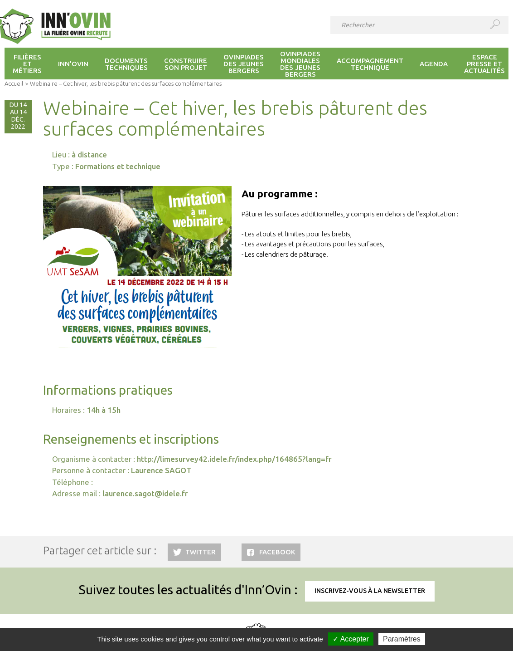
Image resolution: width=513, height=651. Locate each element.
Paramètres (402, 639)
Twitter (200, 552)
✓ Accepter (351, 639)
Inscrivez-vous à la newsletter (370, 590)
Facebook (277, 552)
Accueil (14, 83)
